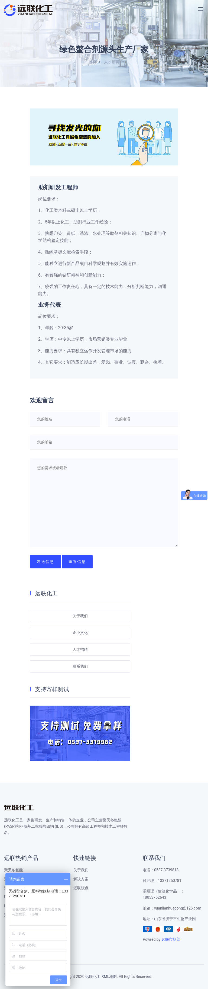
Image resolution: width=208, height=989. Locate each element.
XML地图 (109, 977)
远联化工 (92, 977)
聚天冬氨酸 (13, 870)
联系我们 (80, 666)
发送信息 (45, 562)
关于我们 (80, 616)
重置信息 (77, 562)
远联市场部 (170, 939)
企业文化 (80, 633)
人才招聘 (111, 62)
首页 (92, 62)
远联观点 (81, 888)
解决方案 (81, 879)
